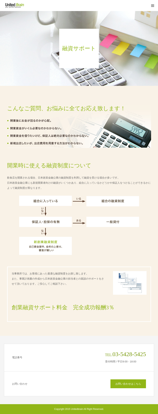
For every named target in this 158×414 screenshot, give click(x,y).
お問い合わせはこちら (128, 383)
